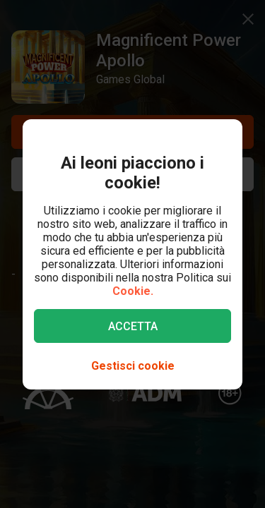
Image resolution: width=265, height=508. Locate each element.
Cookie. (132, 291)
